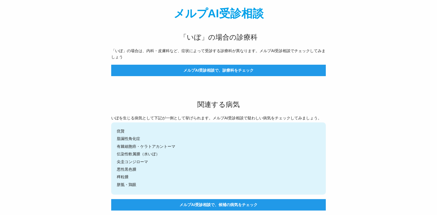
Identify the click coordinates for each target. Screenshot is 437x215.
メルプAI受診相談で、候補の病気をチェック (218, 204)
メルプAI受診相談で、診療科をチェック (218, 70)
